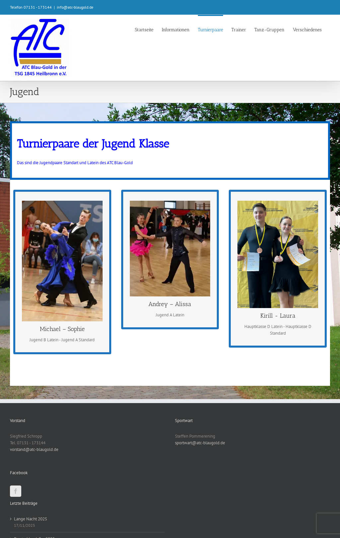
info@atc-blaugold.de (75, 7)
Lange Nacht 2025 (30, 519)
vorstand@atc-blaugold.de (34, 449)
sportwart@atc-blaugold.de (200, 443)
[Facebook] (15, 491)
